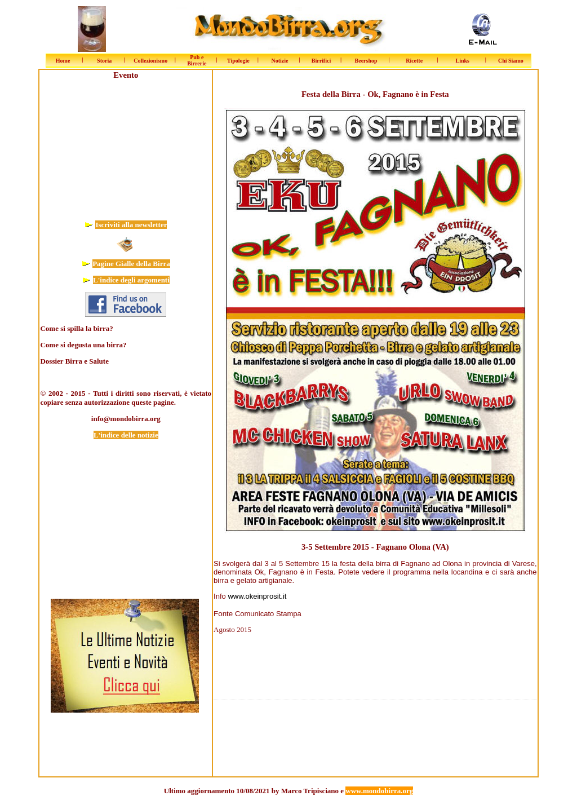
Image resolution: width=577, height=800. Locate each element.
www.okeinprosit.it (257, 596)
